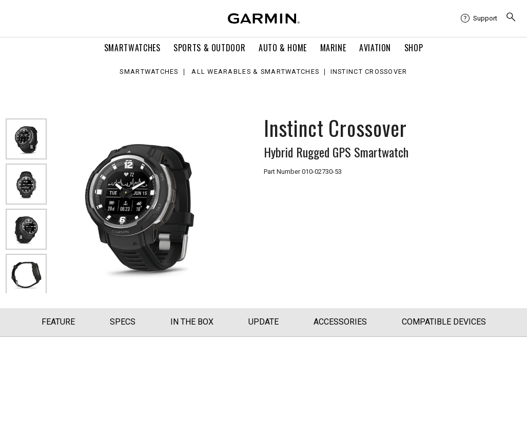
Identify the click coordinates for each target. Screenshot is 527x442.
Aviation (375, 48)
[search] (511, 18)
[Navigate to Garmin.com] (264, 18)
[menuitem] (479, 18)
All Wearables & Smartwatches (255, 72)
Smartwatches (132, 48)
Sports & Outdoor (209, 48)
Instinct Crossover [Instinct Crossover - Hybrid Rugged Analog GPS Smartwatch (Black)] (368, 72)
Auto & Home (283, 48)
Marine (333, 48)
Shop (413, 48)
